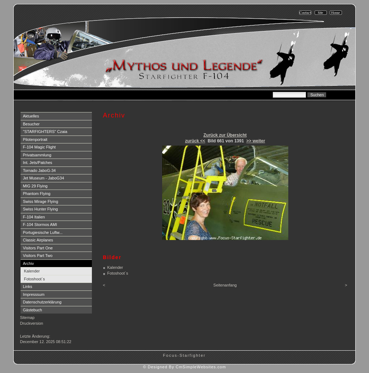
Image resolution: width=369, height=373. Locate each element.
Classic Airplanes (38, 240)
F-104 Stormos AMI (40, 224)
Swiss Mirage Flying (40, 201)
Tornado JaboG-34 (39, 170)
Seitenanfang (225, 285)
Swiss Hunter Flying (40, 209)
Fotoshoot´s (34, 279)
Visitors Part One (38, 248)
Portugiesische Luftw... (43, 232)
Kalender (32, 271)
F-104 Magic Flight (39, 147)
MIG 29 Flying (35, 186)
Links (27, 286)
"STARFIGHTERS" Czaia (45, 131)
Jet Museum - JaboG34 (43, 178)
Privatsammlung (37, 155)
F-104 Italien (34, 217)
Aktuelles (31, 116)
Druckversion (31, 323)
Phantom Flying (36, 193)
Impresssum (34, 294)
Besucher (31, 124)
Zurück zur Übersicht (224, 135)
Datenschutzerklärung (42, 302)
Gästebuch (32, 310)
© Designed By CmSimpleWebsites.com (184, 367)
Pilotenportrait (35, 139)
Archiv (28, 263)
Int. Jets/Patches (37, 162)
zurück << (195, 140)
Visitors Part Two (38, 255)
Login (26, 330)
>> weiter (255, 140)
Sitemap (27, 317)
